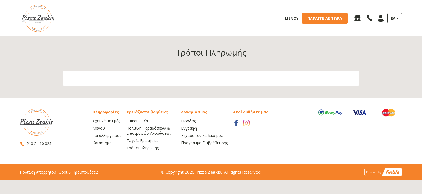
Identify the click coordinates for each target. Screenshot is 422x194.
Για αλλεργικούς (107, 145)
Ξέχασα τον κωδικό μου (202, 145)
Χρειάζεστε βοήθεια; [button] (147, 121)
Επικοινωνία (137, 130)
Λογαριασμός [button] (194, 121)
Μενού (99, 138)
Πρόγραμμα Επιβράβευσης (204, 152)
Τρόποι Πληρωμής (142, 157)
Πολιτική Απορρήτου (38, 182)
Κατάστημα (102, 152)
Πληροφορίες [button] (106, 121)
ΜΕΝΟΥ (291, 18)
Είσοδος (188, 130)
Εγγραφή (189, 138)
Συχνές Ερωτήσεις (142, 150)
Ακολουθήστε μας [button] (250, 121)
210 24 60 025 (35, 153)
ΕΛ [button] (393, 18)
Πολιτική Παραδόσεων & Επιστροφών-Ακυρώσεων (148, 141)
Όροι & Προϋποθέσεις (78, 182)
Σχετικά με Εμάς (106, 130)
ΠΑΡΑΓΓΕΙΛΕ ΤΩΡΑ (324, 18)
